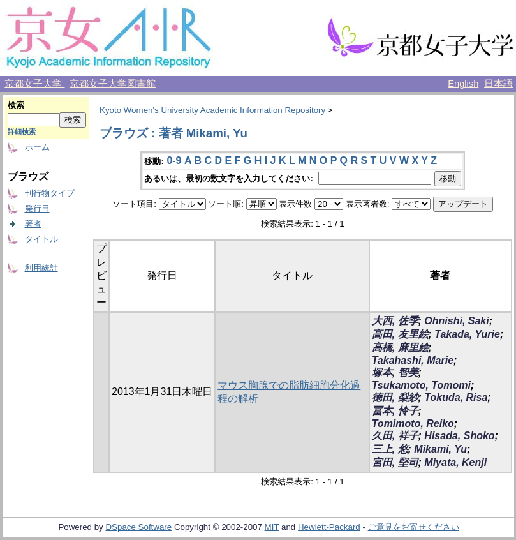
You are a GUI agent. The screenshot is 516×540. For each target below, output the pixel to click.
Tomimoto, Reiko (413, 423)
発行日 (37, 208)
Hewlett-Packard (329, 527)
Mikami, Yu (440, 449)
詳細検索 (22, 131)
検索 (16, 105)
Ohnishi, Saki (456, 320)
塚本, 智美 (395, 372)
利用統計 (41, 268)
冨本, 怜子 (395, 410)
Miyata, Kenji (455, 462)
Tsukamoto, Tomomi (421, 385)
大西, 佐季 (395, 320)
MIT (272, 527)
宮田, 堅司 (395, 462)
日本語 (498, 84)
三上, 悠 (390, 449)
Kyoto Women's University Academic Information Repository (212, 110)
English (463, 84)
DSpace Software (138, 527)
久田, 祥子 (395, 435)
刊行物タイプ (50, 193)
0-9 (173, 160)
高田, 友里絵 (400, 334)
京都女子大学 (34, 84)
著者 (33, 224)
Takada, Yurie (467, 334)
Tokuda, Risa (455, 397)
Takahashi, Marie (412, 360)
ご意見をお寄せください (413, 527)
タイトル (41, 239)
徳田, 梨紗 (395, 397)
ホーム (37, 147)
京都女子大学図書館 (113, 84)
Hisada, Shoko (459, 435)
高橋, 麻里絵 (400, 347)
